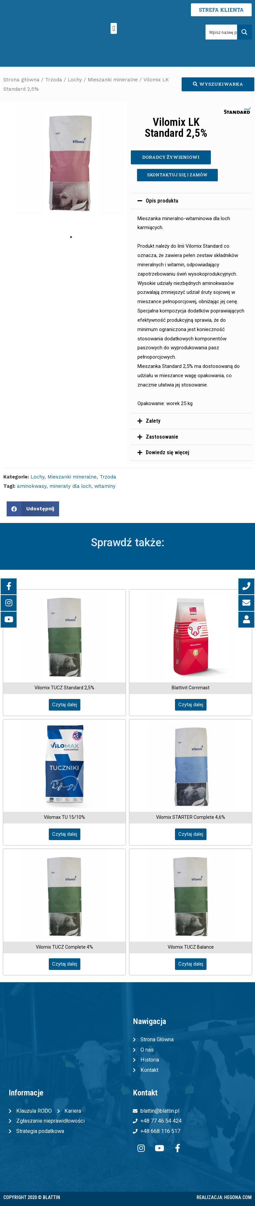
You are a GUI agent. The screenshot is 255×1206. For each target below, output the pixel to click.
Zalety (153, 421)
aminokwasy (31, 486)
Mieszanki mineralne (113, 80)
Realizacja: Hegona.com (224, 1197)
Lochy (75, 80)
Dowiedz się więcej (167, 452)
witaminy (105, 486)
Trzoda (53, 80)
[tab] (191, 201)
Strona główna (21, 80)
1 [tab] (71, 237)
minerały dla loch (70, 486)
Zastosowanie (162, 437)
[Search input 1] (229, 32)
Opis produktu (162, 201)
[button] (114, 28)
